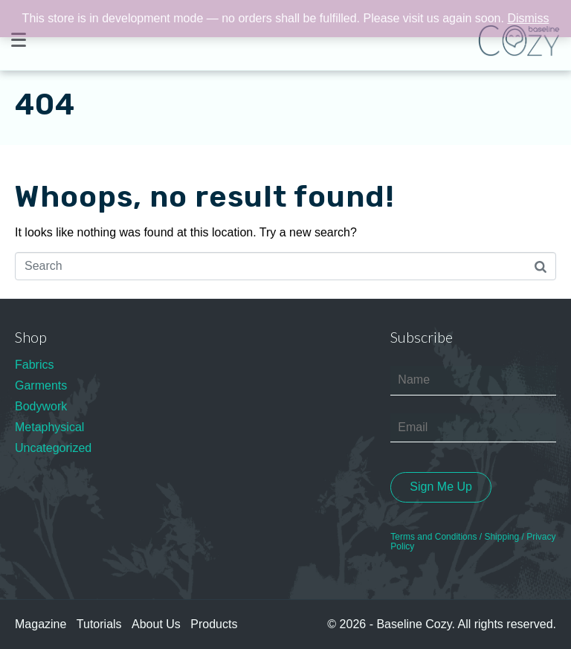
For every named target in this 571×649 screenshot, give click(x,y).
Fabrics (34, 364)
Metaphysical (49, 427)
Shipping (501, 537)
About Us (156, 624)
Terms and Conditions (433, 537)
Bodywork (41, 406)
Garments (41, 385)
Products (213, 624)
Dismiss (528, 18)
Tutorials (99, 624)
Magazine (40, 624)
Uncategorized (53, 448)
